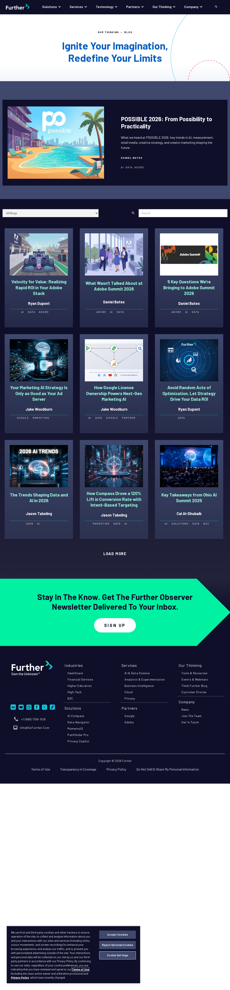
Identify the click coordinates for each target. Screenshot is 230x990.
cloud (128, 692)
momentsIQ (75, 728)
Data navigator (79, 722)
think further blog (194, 685)
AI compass (76, 716)
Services (129, 665)
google (129, 716)
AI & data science (137, 673)
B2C (70, 698)
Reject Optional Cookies (117, 945)
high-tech (74, 692)
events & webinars (194, 679)
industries (74, 665)
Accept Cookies (117, 934)
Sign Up (115, 625)
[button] (51, 6)
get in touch (190, 722)
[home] (22, 7)
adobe (129, 722)
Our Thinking (108, 32)
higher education (80, 685)
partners (129, 708)
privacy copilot (78, 741)
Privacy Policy (116, 769)
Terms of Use (40, 769)
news (185, 709)
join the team (191, 716)
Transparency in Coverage (78, 769)
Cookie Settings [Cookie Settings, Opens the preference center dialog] (117, 955)
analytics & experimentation (144, 679)
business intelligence (139, 685)
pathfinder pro (78, 735)
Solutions (73, 708)
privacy (129, 698)
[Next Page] (115, 553)
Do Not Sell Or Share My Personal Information (167, 769)
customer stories (194, 692)
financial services (80, 679)
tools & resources (194, 673)
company (187, 701)
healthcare (75, 673)
